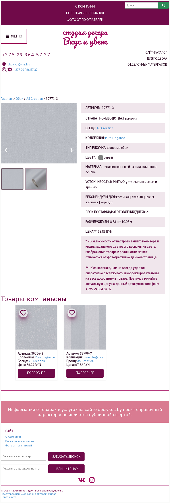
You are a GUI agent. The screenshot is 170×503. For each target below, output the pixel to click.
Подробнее (36, 373)
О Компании (85, 6)
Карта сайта (8, 497)
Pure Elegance (115, 138)
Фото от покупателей (85, 20)
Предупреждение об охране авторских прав (28, 493)
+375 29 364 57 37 (25, 70)
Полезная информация (85, 13)
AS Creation (105, 128)
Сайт (9, 431)
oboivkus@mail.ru (19, 64)
